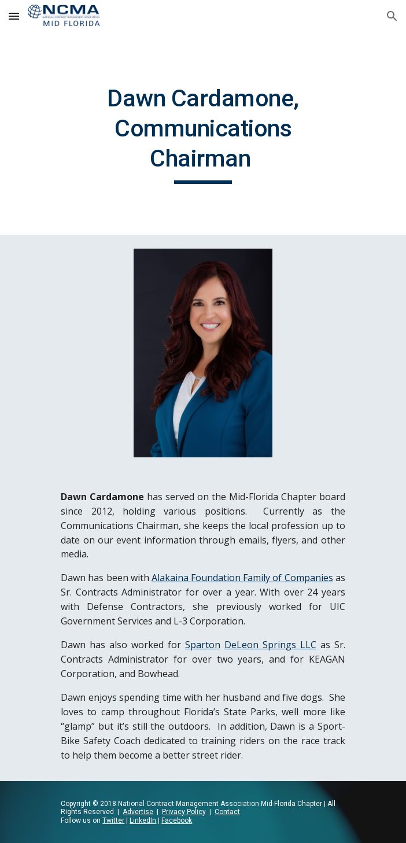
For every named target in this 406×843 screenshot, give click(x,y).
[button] (14, 16)
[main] (202, 133)
